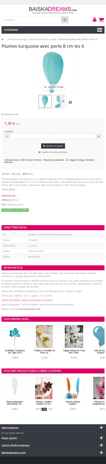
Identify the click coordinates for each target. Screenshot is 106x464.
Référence (6, 200)
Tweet (6, 174)
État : (3, 204)
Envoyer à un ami (11, 114)
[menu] (94, 19)
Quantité (8, 131)
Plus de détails (8, 189)
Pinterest (28, 174)
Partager (16, 174)
